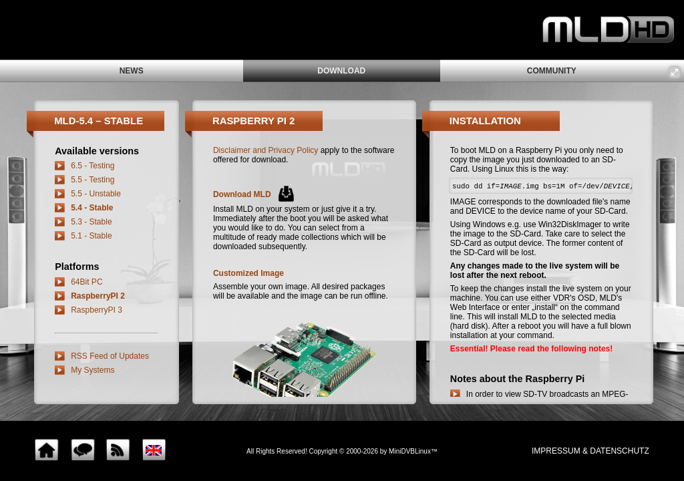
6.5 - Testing (92, 165)
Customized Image (248, 273)
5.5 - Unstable (96, 193)
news (132, 70)
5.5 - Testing (92, 179)
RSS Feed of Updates (110, 356)
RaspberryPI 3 (96, 310)
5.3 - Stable (91, 221)
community (551, 70)
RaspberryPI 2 (98, 296)
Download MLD (242, 194)
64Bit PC (86, 282)
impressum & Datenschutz (590, 451)
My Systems (92, 370)
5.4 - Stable (92, 207)
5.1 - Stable (91, 235)
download (341, 70)
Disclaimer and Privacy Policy (265, 150)
